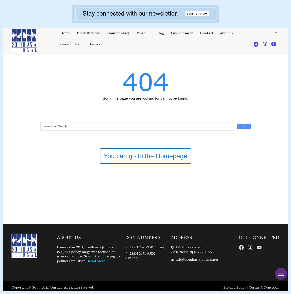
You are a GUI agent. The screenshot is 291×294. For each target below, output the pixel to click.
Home (65, 33)
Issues (95, 44)
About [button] (225, 33)
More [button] (141, 33)
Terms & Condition (264, 287)
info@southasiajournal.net (197, 259)
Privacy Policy (235, 287)
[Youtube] (273, 44)
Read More (96, 261)
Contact (206, 33)
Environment (182, 33)
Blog (160, 33)
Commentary (118, 33)
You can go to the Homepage (145, 156)
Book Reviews (89, 33)
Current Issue (71, 44)
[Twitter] (265, 44)
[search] (276, 34)
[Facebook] (256, 44)
